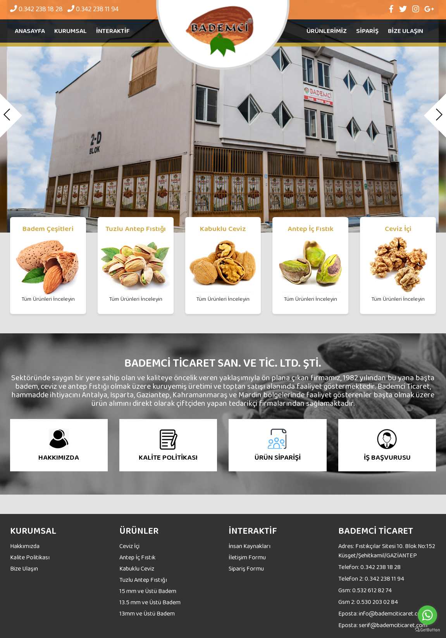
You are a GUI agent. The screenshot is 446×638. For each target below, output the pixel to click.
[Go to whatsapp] (427, 615)
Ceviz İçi (129, 545)
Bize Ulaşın (24, 568)
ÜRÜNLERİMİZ (327, 31)
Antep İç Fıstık (137, 557)
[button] (11, 116)
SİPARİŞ (367, 31)
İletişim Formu (247, 557)
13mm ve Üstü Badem (147, 613)
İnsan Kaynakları (249, 545)
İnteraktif (113, 31)
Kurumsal (70, 31)
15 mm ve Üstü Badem (147, 590)
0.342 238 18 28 (36, 9)
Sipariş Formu (246, 568)
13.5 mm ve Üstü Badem (150, 602)
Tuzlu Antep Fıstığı (143, 579)
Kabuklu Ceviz (136, 568)
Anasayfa (30, 31)
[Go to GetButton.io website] (427, 630)
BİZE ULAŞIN (405, 31)
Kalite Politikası (30, 557)
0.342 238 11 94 (93, 9)
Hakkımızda (25, 545)
